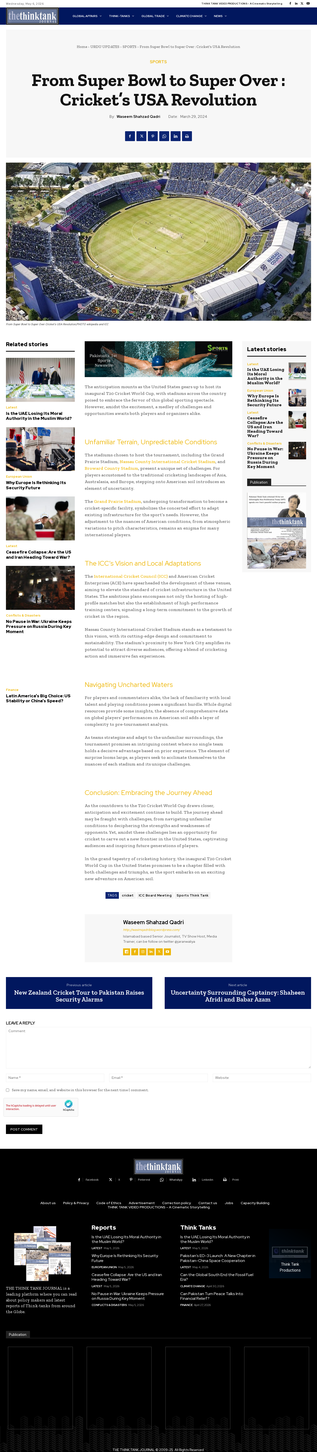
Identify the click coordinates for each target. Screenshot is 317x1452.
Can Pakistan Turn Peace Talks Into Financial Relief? (211, 1296)
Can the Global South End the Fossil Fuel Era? (216, 1277)
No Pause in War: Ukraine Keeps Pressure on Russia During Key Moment (39, 626)
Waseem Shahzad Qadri (138, 116)
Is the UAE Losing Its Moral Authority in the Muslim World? (39, 416)
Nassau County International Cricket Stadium (167, 461)
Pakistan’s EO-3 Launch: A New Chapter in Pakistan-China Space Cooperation (217, 1258)
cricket (128, 895)
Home (82, 46)
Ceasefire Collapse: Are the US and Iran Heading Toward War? (38, 554)
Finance (12, 689)
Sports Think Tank (193, 895)
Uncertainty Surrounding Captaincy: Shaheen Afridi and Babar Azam (238, 996)
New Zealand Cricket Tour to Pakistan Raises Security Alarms (79, 996)
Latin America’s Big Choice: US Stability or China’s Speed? (38, 698)
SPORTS (129, 46)
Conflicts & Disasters (23, 615)
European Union (19, 476)
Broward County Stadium (111, 468)
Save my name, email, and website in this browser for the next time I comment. (80, 1090)
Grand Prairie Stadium (117, 501)
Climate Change (192, 1286)
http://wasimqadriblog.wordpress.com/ (151, 930)
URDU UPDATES (104, 46)
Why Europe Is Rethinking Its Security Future (36, 485)
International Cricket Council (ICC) (131, 576)
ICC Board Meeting (155, 895)
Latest (11, 407)
